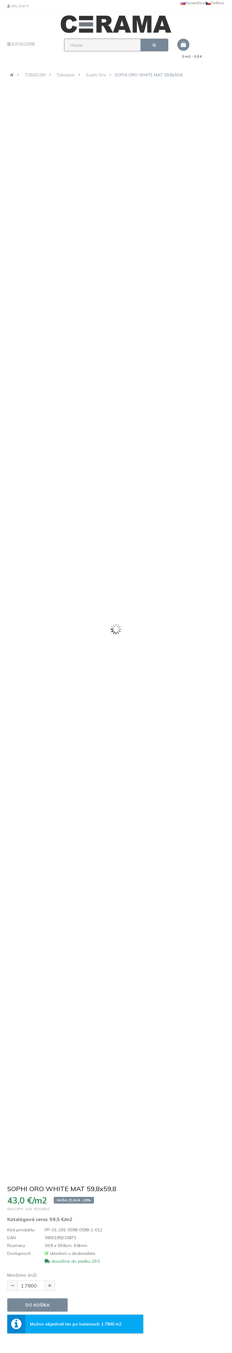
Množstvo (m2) (22, 1275)
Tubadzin (65, 75)
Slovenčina (193, 3)
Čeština (215, 3)
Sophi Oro (96, 75)
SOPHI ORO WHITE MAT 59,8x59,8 (148, 75)
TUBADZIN (35, 75)
